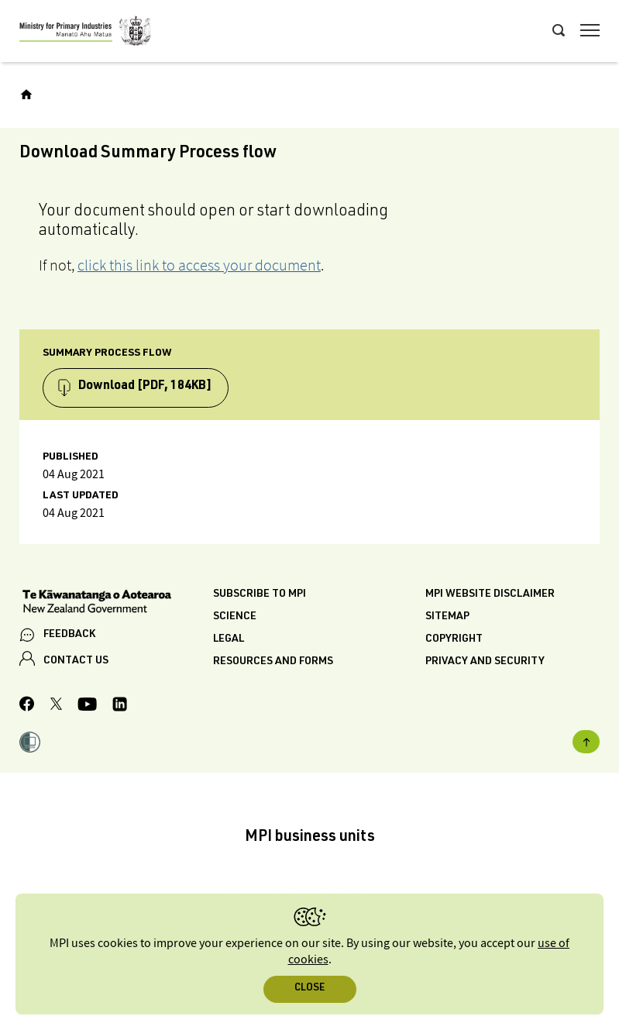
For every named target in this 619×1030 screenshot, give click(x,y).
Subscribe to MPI (259, 594)
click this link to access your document (199, 265)
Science (234, 616)
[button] (29, 744)
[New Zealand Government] (116, 603)
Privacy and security (485, 661)
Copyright (454, 639)
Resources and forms (273, 661)
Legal (228, 639)
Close (309, 988)
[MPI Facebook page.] (27, 706)
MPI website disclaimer (490, 594)
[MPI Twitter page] (56, 706)
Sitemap (447, 616)
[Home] (26, 95)
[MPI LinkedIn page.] (119, 706)
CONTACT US (75, 661)
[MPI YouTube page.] (87, 706)
